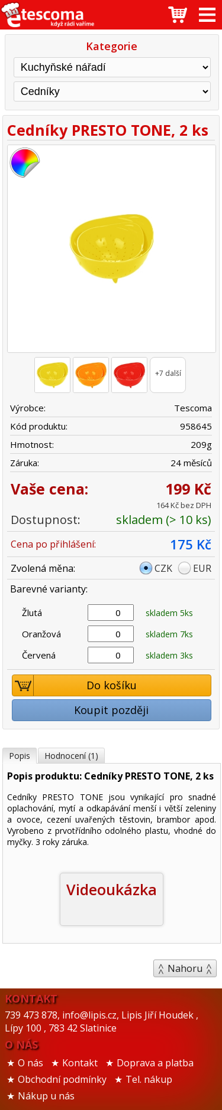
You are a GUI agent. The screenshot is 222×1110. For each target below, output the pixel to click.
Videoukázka (111, 889)
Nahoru (185, 968)
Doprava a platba (155, 1062)
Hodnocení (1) (71, 755)
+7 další (168, 373)
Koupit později (111, 710)
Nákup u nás (46, 1095)
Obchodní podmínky (62, 1079)
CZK (163, 568)
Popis (19, 755)
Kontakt (80, 1062)
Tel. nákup (149, 1079)
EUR (202, 568)
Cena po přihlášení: (53, 544)
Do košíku (74, 685)
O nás (30, 1062)
